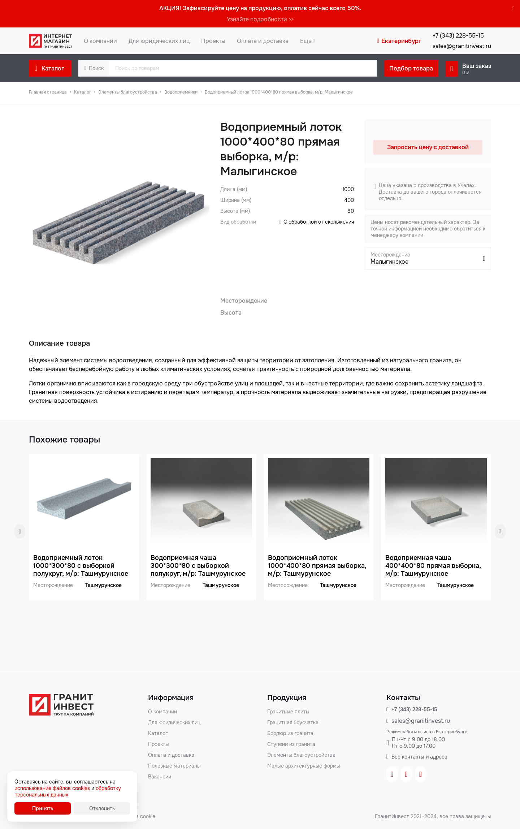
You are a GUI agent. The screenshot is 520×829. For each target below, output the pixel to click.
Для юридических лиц (174, 722)
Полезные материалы (174, 766)
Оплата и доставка (171, 755)
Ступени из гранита (291, 744)
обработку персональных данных (67, 791)
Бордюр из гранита (290, 733)
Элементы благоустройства (127, 92)
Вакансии (159, 776)
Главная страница (48, 92)
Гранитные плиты (288, 711)
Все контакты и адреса (419, 757)
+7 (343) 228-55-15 (414, 709)
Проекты (158, 744)
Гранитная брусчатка (292, 722)
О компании (162, 711)
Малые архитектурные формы (303, 766)
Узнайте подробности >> (260, 19)
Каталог (82, 92)
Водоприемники (181, 92)
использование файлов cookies (52, 788)
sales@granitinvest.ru (462, 46)
